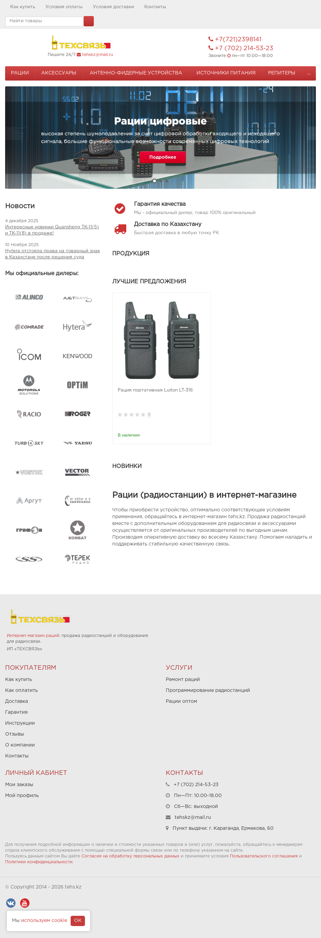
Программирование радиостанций (208, 690)
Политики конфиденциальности (39, 862)
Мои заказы (19, 785)
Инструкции (20, 723)
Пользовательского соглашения (264, 856)
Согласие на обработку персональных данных (130, 856)
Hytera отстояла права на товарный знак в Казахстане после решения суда (52, 254)
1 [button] (154, 181)
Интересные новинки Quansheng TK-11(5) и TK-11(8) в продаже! (52, 230)
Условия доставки (113, 7)
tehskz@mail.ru (97, 55)
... (308, 73)
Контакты (155, 7)
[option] (160, 137)
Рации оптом (181, 701)
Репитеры (281, 73)
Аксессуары (58, 73)
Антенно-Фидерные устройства (136, 73)
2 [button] (160, 181)
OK (78, 921)
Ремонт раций (183, 680)
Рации (20, 73)
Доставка (16, 701)
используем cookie (44, 921)
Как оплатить (21, 690)
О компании (20, 745)
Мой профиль (22, 796)
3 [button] (166, 181)
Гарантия (16, 712)
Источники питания (226, 73)
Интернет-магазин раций (33, 636)
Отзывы (14, 734)
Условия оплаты (64, 7)
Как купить (22, 7)
